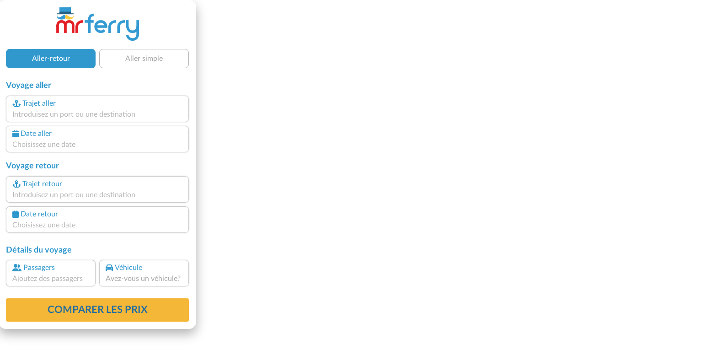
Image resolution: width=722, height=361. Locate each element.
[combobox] (97, 114)
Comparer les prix (98, 310)
